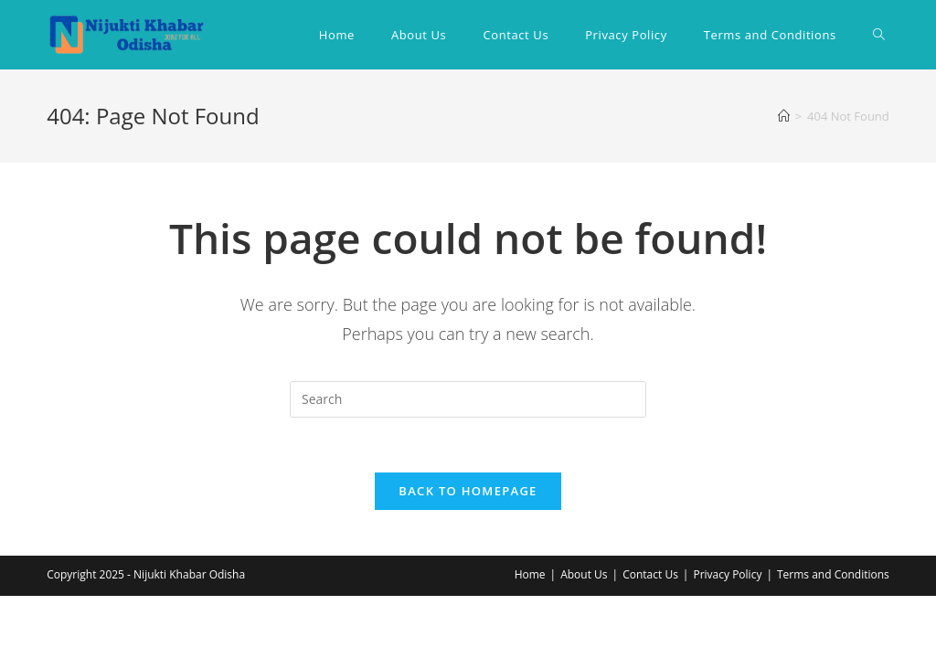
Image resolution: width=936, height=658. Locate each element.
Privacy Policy (727, 574)
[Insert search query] (468, 399)
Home (530, 574)
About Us (583, 574)
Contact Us (650, 574)
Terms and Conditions (833, 574)
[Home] (784, 116)
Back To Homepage (468, 491)
